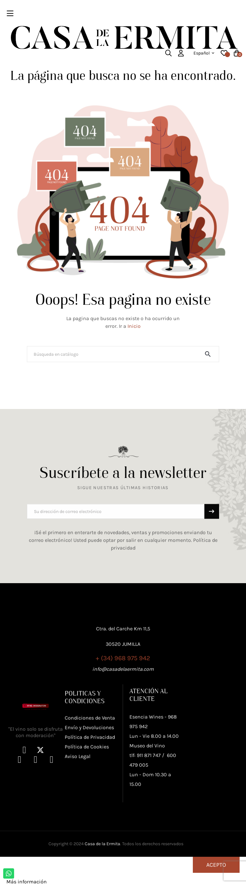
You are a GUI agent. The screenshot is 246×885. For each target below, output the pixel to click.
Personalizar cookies (72, 882)
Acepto (216, 864)
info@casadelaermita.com (123, 695)
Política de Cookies (87, 793)
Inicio (134, 326)
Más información (26, 882)
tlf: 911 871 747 (145, 815)
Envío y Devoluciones (89, 774)
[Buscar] (123, 354)
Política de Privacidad (90, 783)
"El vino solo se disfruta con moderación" (35, 791)
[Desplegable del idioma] (203, 53)
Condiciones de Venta (90, 764)
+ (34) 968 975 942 (123, 684)
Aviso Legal (77, 803)
